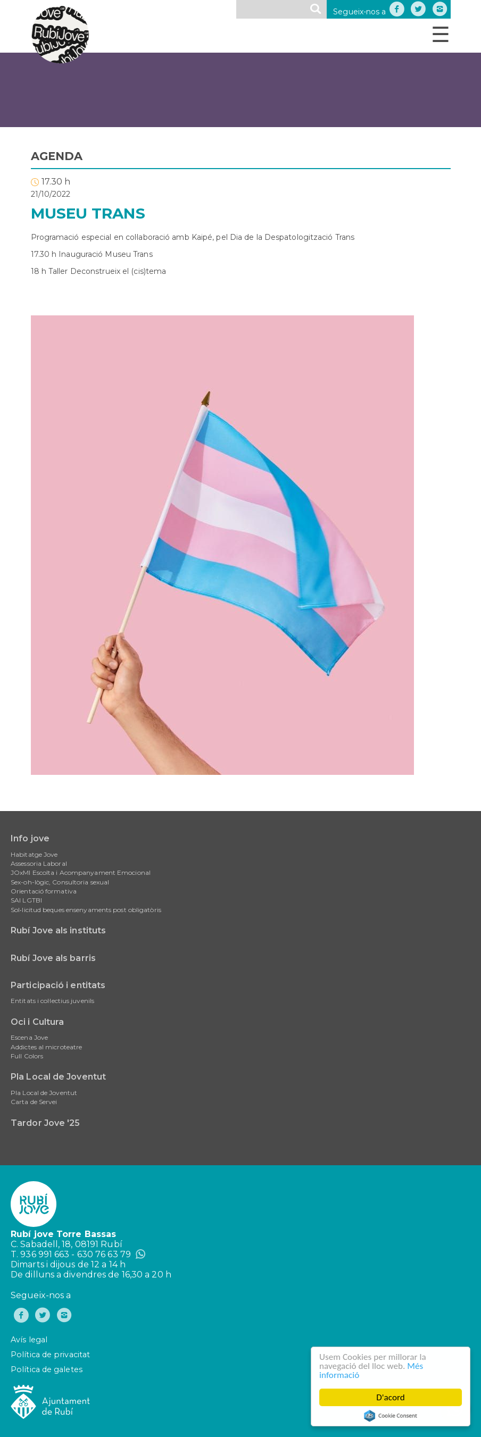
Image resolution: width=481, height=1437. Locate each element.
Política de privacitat (50, 1354)
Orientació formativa (44, 891)
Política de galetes (46, 1369)
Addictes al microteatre (46, 1047)
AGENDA (57, 156)
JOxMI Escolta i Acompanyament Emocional (81, 872)
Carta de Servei (34, 1102)
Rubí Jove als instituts (58, 930)
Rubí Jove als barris (53, 958)
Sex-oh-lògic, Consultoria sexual (60, 882)
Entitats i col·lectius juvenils (52, 1001)
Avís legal (29, 1339)
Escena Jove (29, 1037)
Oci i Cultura (37, 1022)
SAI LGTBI (26, 900)
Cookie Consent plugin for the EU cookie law (390, 1416)
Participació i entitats (58, 985)
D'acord (391, 1397)
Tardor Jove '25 (45, 1123)
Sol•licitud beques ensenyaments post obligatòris (86, 910)
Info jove (30, 838)
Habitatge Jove (34, 854)
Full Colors (27, 1056)
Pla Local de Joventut (58, 1077)
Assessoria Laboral (39, 863)
